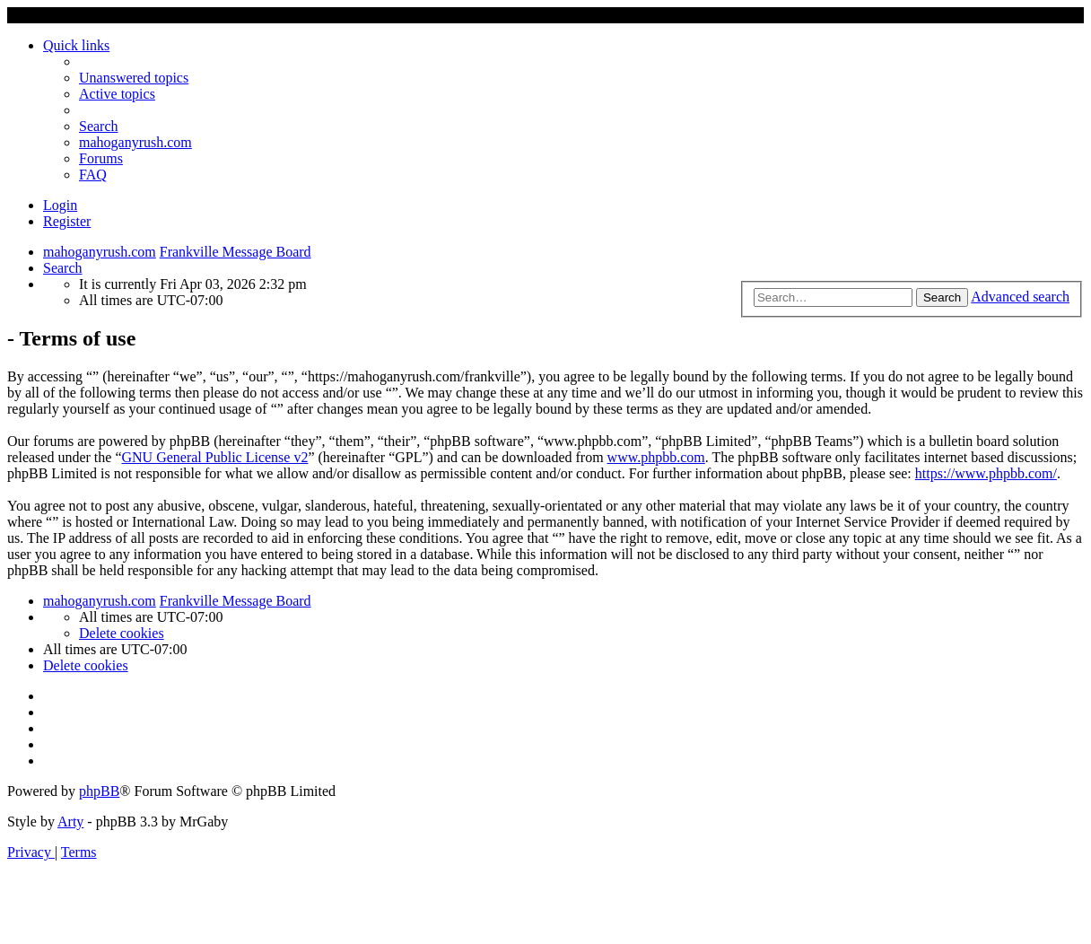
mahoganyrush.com (135, 142)
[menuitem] (133, 77)
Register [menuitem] (67, 221)
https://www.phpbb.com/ (986, 473)
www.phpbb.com (656, 457)
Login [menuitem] (60, 205)
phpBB (99, 791)
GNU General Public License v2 (214, 457)
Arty (70, 821)
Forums (101, 158)
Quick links (76, 45)
